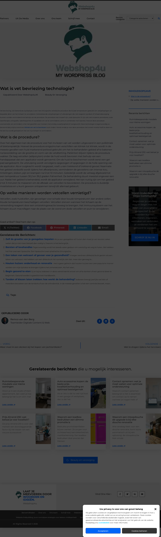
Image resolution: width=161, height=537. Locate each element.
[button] (155, 509)
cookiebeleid (103, 523)
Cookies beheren (139, 531)
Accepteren (103, 531)
